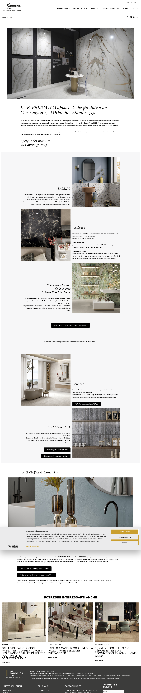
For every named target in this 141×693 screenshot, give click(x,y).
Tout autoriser (125, 674)
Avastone (75, 8)
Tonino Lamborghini (107, 8)
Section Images (122, 8)
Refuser (124, 685)
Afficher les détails (32, 689)
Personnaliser (125, 680)
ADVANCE (94, 8)
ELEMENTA (85, 8)
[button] (127, 17)
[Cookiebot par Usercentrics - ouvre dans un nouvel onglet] (12, 689)
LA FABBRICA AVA (63, 9)
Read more (6, 662)
